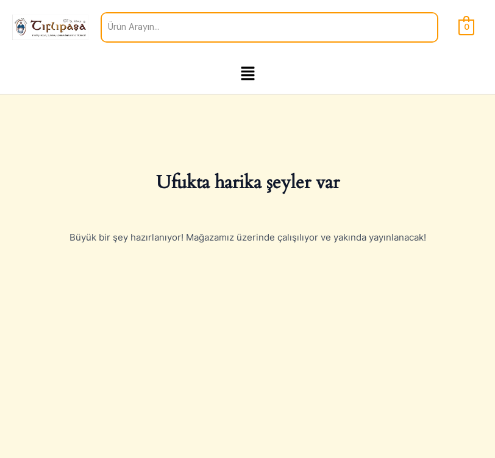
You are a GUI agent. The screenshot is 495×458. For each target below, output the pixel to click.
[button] (247, 74)
